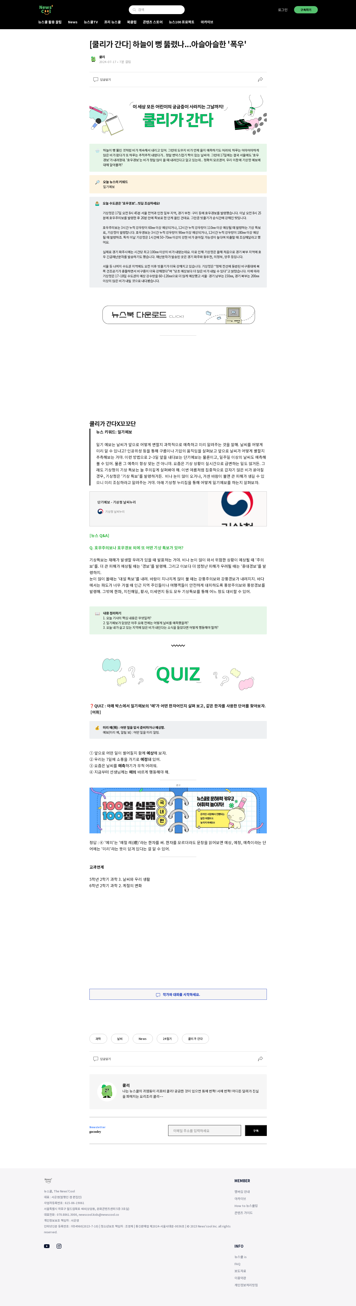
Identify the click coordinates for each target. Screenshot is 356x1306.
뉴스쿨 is (240, 1256)
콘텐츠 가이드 (243, 1212)
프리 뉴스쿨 (112, 21)
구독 (256, 1130)
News (73, 21)
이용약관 (240, 1277)
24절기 (167, 1038)
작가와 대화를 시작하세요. (178, 994)
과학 (98, 1038)
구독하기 (306, 10)
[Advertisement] (178, 376)
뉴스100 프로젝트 (181, 21)
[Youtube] (47, 1246)
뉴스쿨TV (91, 21)
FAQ (237, 1263)
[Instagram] (58, 1247)
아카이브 (207, 21)
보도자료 (240, 1270)
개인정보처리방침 (246, 1285)
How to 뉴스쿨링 (246, 1205)
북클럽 (132, 21)
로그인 (282, 9)
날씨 (120, 1038)
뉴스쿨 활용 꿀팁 (50, 21)
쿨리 (126, 1085)
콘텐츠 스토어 (153, 21)
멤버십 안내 (242, 1191)
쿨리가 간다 (195, 1038)
